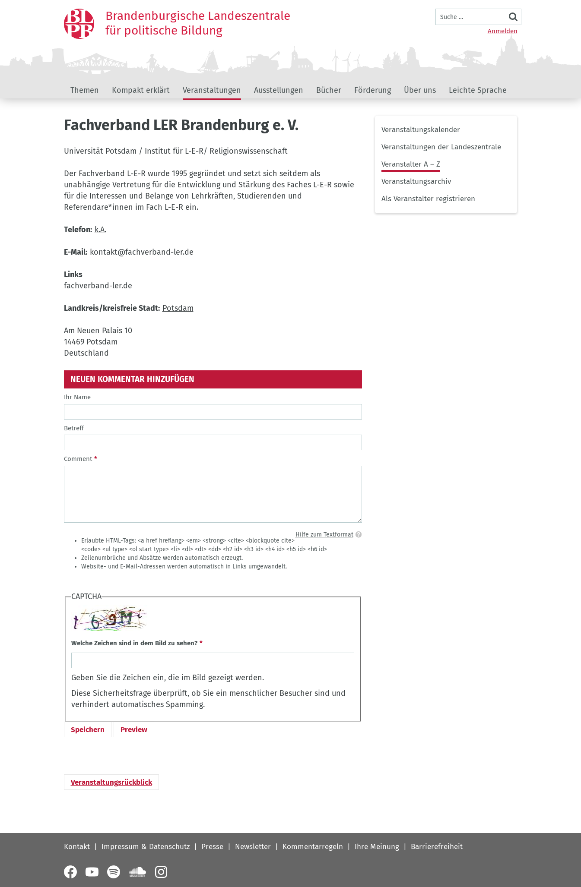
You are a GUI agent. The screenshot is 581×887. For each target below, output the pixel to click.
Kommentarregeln (313, 846)
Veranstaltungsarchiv (416, 181)
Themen (84, 90)
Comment (78, 459)
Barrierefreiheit (437, 846)
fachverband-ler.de (98, 285)
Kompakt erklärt (141, 90)
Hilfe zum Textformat (324, 534)
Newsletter (253, 846)
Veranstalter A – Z (410, 164)
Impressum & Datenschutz (146, 846)
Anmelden (503, 31)
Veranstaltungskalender (420, 129)
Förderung (372, 90)
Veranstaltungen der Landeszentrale (441, 147)
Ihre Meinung (377, 846)
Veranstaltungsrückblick (111, 782)
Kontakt (77, 846)
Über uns (420, 90)
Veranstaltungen (212, 90)
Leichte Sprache (478, 90)
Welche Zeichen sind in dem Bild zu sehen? (134, 643)
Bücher (328, 90)
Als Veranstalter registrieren (428, 198)
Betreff (74, 428)
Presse (212, 846)
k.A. (100, 229)
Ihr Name (77, 397)
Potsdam (178, 308)
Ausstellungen (278, 90)
